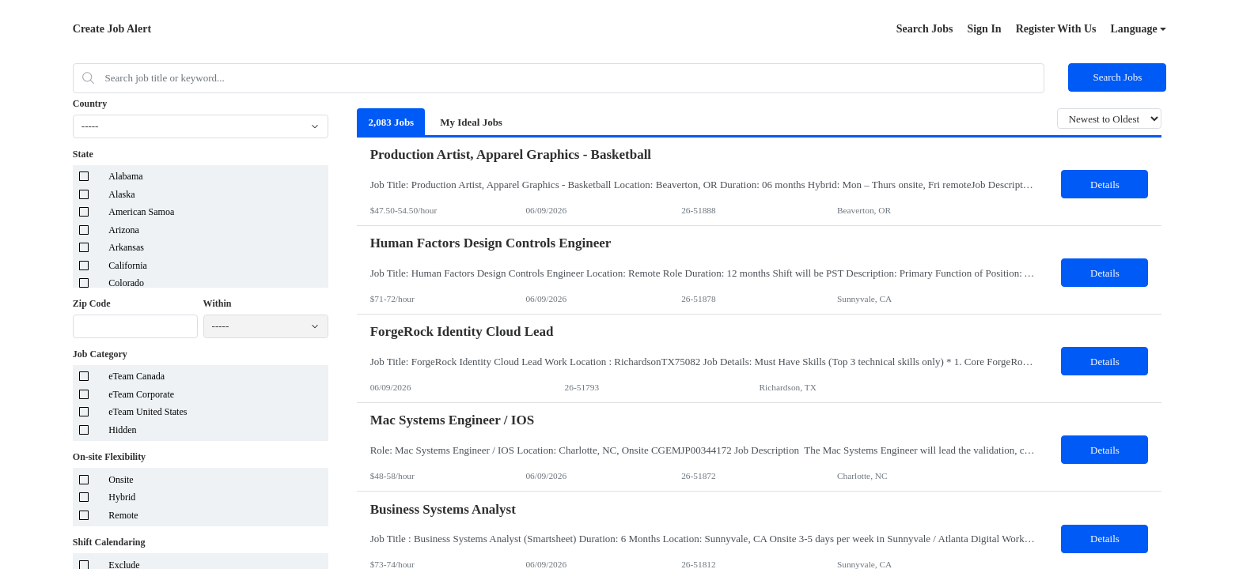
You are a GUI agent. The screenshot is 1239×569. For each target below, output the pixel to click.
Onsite (120, 479)
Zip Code (92, 303)
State (83, 154)
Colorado (126, 282)
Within (217, 303)
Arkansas (126, 247)
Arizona (123, 230)
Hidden (122, 429)
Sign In (984, 29)
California (127, 265)
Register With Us (1056, 29)
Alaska (121, 194)
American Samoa (141, 211)
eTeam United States (147, 411)
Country (90, 103)
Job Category (100, 354)
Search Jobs (924, 29)
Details (1105, 184)
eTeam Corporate (141, 394)
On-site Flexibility (109, 456)
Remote (123, 515)
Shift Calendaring (109, 542)
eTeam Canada (136, 376)
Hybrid (121, 497)
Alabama (125, 176)
